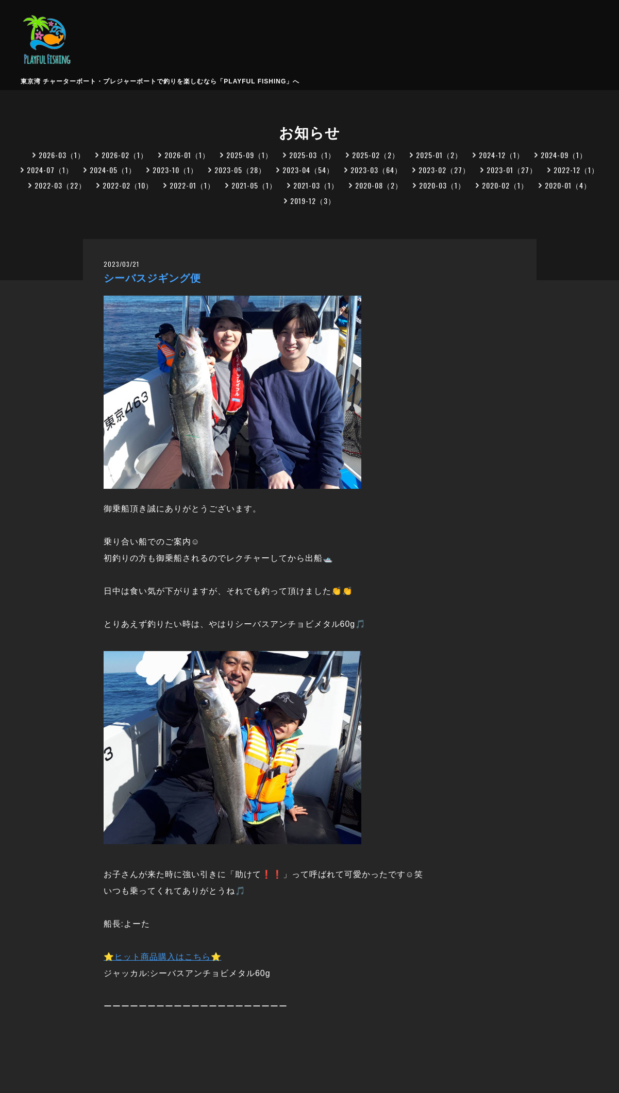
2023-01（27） (512, 169)
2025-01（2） (439, 154)
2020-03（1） (442, 185)
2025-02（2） (375, 154)
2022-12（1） (576, 169)
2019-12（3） (313, 200)
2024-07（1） (50, 169)
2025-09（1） (249, 154)
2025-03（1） (312, 154)
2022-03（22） (60, 185)
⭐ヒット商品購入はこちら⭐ (163, 956)
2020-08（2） (379, 185)
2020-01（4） (568, 185)
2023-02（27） (444, 169)
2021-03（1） (316, 185)
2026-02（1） (125, 154)
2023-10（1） (175, 169)
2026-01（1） (187, 154)
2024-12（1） (501, 154)
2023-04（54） (308, 169)
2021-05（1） (254, 185)
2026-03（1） (62, 154)
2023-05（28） (240, 169)
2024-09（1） (564, 154)
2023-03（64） (376, 169)
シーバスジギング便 (152, 278)
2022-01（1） (192, 185)
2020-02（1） (505, 185)
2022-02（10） (128, 185)
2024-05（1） (113, 169)
